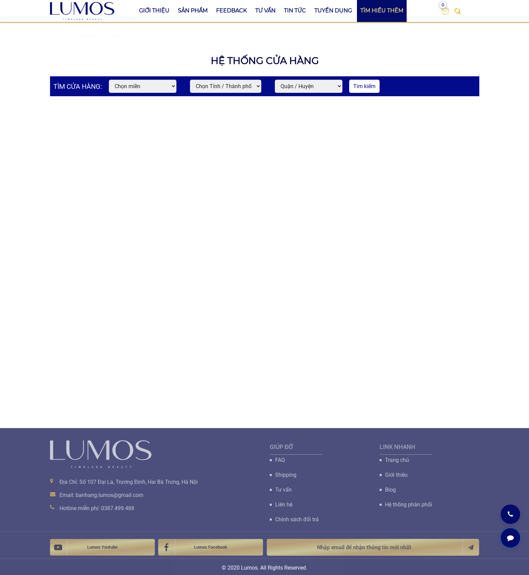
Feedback (231, 10)
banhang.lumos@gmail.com (109, 498)
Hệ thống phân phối (408, 507)
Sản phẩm (193, 10)
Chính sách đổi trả (297, 522)
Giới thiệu (154, 10)
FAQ (280, 463)
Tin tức (295, 10)
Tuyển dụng (333, 10)
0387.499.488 (117, 511)
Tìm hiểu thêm (381, 10)
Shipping (285, 478)
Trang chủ (397, 463)
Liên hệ (283, 507)
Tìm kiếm (364, 86)
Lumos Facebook (192, 550)
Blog (390, 493)
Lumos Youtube (84, 550)
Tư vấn (265, 10)
